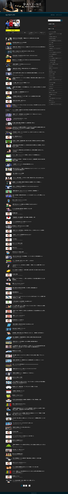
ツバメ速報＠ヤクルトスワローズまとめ (55, 104)
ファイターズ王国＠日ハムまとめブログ (55, 52)
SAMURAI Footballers (52, 38)
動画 (25, 32)
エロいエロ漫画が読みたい (53, 54)
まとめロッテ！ (51, 86)
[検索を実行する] (61, 20)
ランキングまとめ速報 (52, 31)
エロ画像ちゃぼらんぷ (31, 33)
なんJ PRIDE (51, 56)
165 (29, 485)
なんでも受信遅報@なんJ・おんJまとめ (55, 40)
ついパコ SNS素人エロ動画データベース (55, 58)
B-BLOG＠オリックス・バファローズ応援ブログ (55, 34)
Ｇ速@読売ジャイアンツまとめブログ (54, 48)
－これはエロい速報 (52, 62)
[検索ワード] (55, 20)
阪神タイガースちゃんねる (53, 92)
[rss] (60, 12)
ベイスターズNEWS (52, 77)
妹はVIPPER (51, 88)
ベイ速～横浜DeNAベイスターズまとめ (55, 98)
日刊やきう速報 (51, 46)
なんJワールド (51, 50)
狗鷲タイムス (51, 44)
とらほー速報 (51, 84)
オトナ (20, 32)
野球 (14, 32)
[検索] (61, 12)
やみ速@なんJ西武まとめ (53, 36)
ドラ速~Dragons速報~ (52, 60)
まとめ (8, 33)
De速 (50, 96)
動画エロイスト (42, 33)
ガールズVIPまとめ (52, 102)
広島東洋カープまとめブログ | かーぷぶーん (55, 80)
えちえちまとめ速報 (52, 82)
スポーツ (37, 32)
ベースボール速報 (51, 90)
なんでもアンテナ (10, 14)
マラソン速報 (51, 42)
